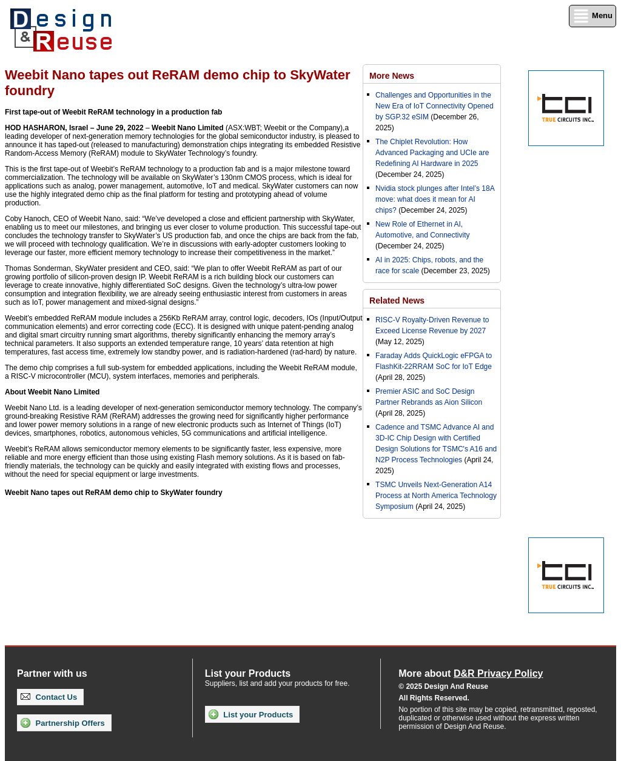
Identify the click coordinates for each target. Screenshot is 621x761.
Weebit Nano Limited (187, 128)
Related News (397, 300)
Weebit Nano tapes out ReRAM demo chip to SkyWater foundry (114, 492)
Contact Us (49, 697)
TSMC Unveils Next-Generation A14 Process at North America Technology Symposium (436, 495)
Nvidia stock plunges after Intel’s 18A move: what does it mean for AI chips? (434, 199)
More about (470, 673)
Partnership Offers (63, 723)
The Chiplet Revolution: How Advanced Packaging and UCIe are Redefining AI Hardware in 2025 (432, 153)
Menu (592, 16)
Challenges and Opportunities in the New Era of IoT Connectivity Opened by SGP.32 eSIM (434, 106)
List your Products (251, 714)
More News (391, 76)
